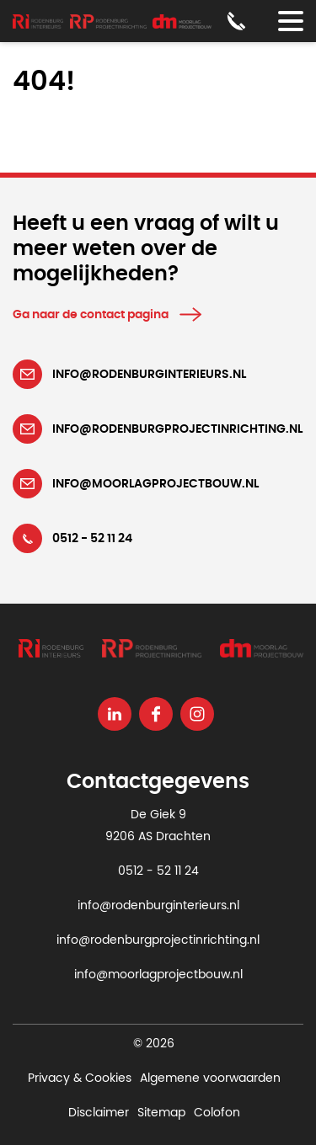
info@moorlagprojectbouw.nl (158, 975)
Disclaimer (98, 1113)
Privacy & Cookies (79, 1078)
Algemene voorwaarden (210, 1078)
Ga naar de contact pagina (91, 315)
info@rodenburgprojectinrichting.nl (158, 940)
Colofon (217, 1113)
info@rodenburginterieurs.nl (158, 906)
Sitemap (161, 1113)
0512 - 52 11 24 (158, 871)
